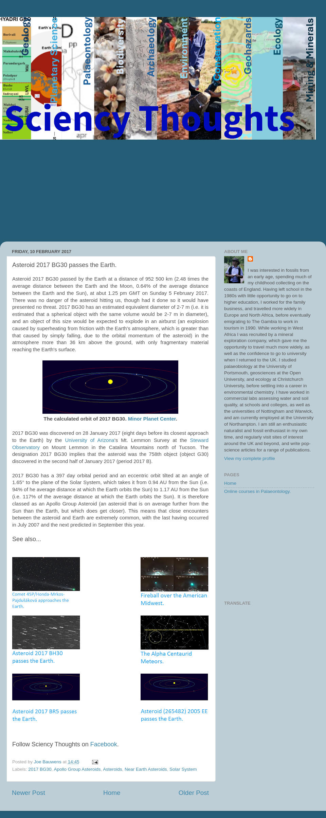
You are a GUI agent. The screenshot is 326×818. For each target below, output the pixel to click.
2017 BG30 (39, 769)
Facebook (103, 744)
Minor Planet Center (152, 419)
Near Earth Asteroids (146, 769)
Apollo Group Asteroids (77, 769)
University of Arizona (89, 440)
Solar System (183, 769)
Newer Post (28, 792)
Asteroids (112, 769)
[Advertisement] (163, 190)
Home (111, 792)
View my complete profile (249, 458)
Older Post (194, 792)
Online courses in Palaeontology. (257, 491)
